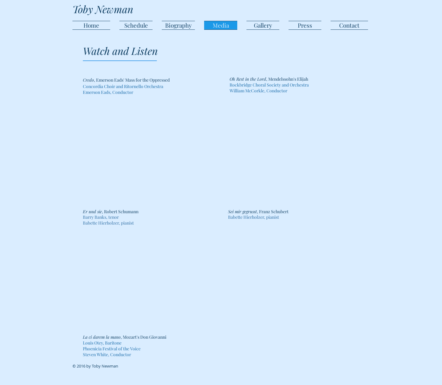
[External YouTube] (289, 153)
